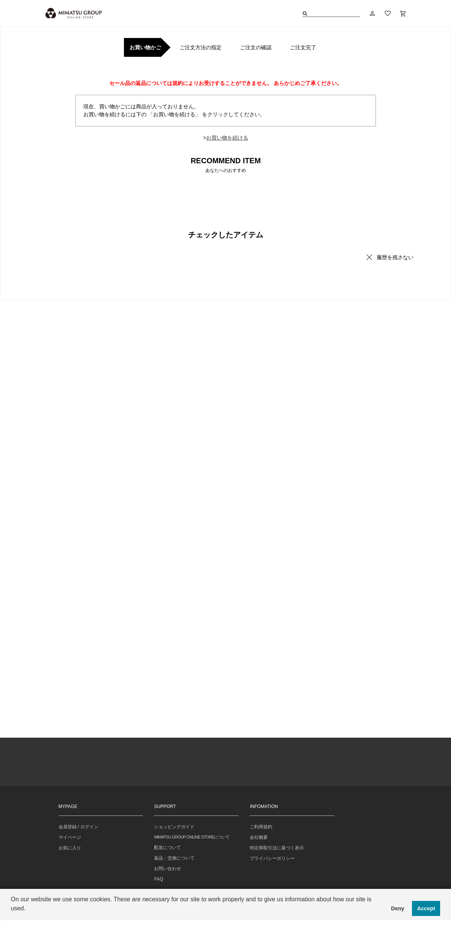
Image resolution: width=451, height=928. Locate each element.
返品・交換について (174, 858)
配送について (167, 847)
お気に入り (70, 848)
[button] (12, 918)
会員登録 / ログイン (78, 826)
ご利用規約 (261, 826)
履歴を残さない (395, 257)
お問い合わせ (167, 868)
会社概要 (259, 837)
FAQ (158, 879)
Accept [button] (426, 908)
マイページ (70, 837)
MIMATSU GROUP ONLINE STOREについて (191, 837)
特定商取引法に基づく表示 (277, 848)
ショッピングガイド (174, 826)
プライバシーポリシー (272, 858)
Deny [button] (397, 908)
